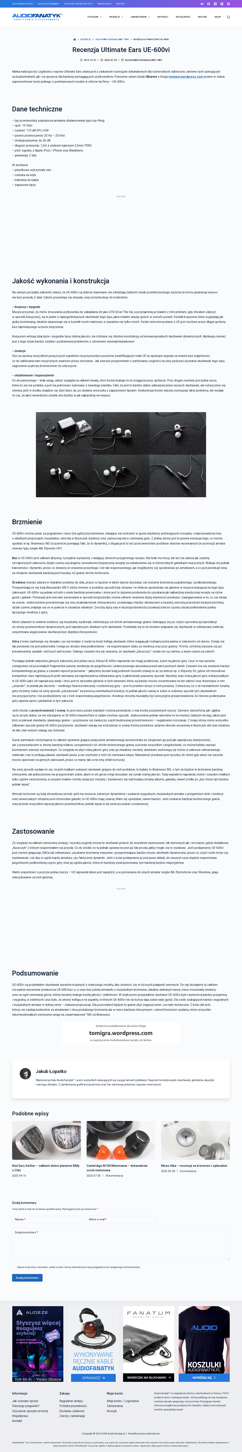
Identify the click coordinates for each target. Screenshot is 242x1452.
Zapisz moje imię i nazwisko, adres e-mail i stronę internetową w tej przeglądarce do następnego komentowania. (78, 1267)
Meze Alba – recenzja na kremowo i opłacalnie (194, 1166)
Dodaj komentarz (26, 1232)
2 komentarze (188, 1171)
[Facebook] (208, 3)
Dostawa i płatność (72, 1411)
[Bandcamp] (228, 3)
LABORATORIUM (141, 17)
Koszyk (112, 1411)
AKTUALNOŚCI (183, 17)
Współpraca (104, 4)
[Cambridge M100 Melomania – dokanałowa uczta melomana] (121, 1140)
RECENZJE (117, 17)
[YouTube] (221, 3)
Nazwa (20, 1219)
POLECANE (95, 17)
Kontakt (120, 4)
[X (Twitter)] (215, 3)
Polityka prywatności (73, 1406)
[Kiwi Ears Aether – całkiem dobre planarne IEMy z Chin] (46, 1140)
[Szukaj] (228, 17)
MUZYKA (202, 17)
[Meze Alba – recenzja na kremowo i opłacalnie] (195, 1140)
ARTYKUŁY (162, 17)
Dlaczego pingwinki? (48, 4)
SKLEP (217, 17)
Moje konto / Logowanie (123, 1401)
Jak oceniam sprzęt (22, 4)
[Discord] (202, 3)
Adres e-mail (98, 1219)
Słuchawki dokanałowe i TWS (143, 60)
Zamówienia (115, 1406)
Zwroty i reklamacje (72, 1416)
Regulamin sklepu (71, 1401)
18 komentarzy (114, 1175)
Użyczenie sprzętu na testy (78, 4)
